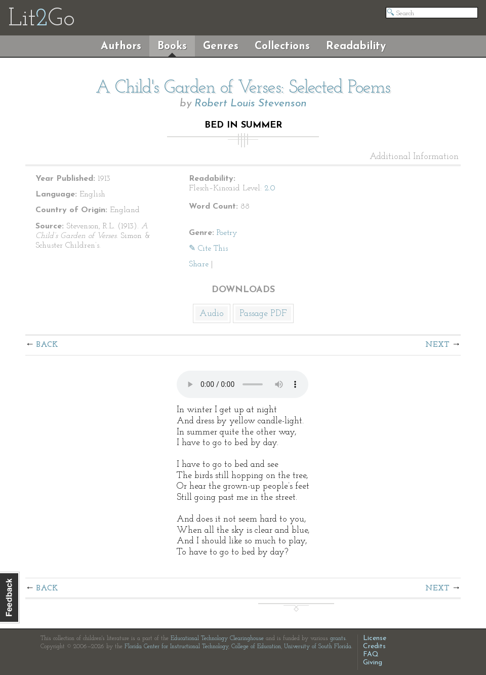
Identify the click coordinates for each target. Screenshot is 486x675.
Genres (220, 46)
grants (338, 639)
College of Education (256, 647)
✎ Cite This (208, 249)
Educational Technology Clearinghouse (217, 639)
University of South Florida (317, 647)
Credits (374, 646)
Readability (356, 46)
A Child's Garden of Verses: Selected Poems (243, 88)
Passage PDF (263, 314)
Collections (282, 46)
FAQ (371, 654)
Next (437, 345)
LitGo (41, 19)
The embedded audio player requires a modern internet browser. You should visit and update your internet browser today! (242, 384)
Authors (121, 46)
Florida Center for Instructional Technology (176, 647)
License (374, 638)
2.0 (269, 188)
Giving (372, 662)
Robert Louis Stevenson (250, 103)
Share (199, 264)
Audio (211, 314)
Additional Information (414, 157)
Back (47, 345)
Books (172, 46)
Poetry (227, 233)
